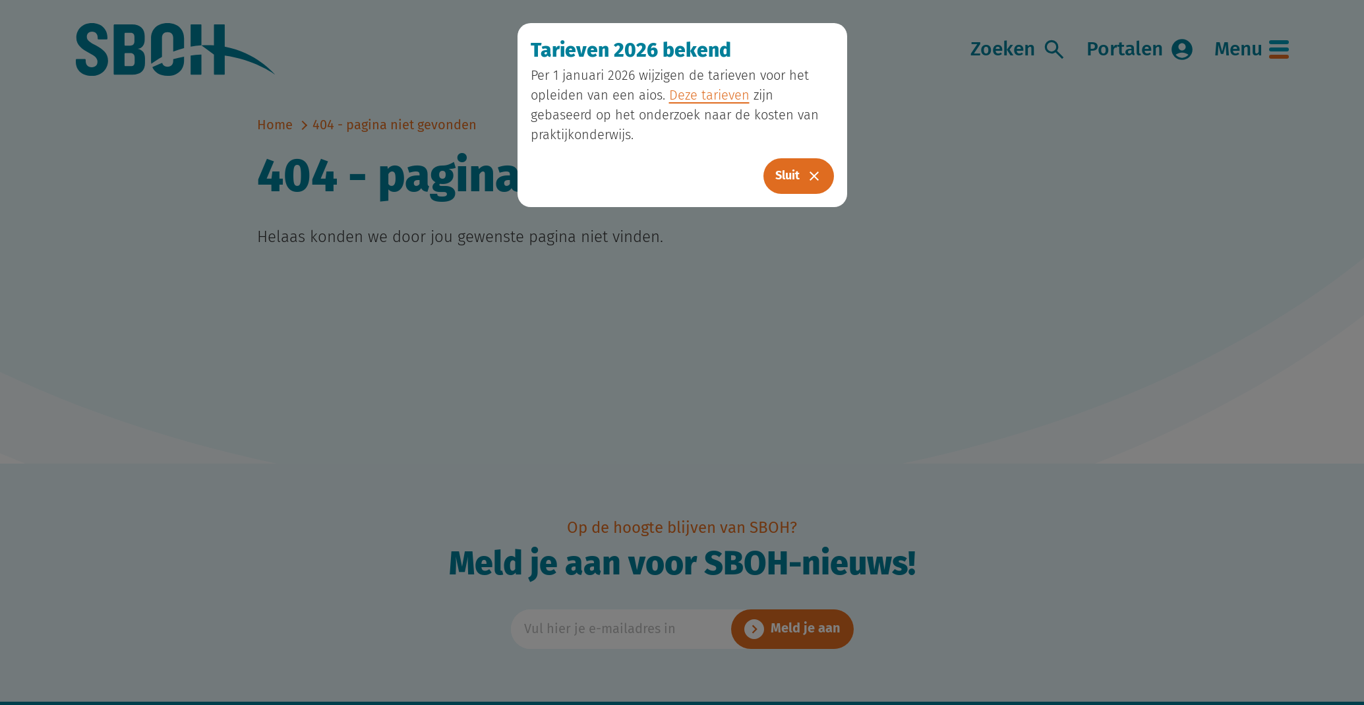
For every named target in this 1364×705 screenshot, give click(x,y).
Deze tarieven (709, 95)
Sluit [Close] (798, 176)
